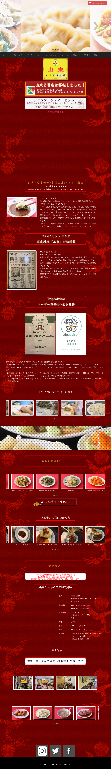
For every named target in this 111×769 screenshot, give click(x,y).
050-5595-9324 (77, 605)
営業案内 (86, 55)
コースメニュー (52, 55)
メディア (28, 55)
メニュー (39, 55)
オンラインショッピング (97, 3)
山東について (17, 55)
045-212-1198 (76, 608)
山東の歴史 (75, 55)
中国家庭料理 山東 (55, 112)
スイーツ (64, 55)
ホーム (6, 55)
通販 (95, 55)
